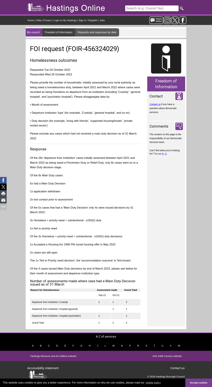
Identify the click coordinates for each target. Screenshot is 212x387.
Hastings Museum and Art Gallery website (53, 356)
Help (38, 20)
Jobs (102, 20)
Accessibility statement (43, 368)
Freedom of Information (58, 32)
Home (30, 20)
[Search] (152, 8)
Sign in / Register (88, 20)
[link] (3, 180)
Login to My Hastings (65, 20)
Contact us (155, 104)
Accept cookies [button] (199, 382)
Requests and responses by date (97, 32)
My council (33, 32)
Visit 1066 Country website (167, 356)
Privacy (47, 20)
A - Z (164, 153)
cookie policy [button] (153, 382)
